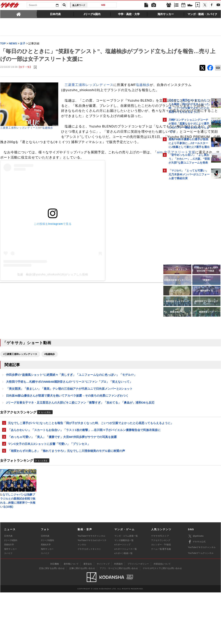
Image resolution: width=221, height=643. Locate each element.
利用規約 (118, 614)
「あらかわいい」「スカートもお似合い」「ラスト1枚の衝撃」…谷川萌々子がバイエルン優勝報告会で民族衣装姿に (80, 475)
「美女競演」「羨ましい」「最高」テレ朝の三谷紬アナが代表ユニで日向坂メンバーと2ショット (69, 421)
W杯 (103, 5)
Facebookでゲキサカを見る (185, 248)
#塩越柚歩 (49, 385)
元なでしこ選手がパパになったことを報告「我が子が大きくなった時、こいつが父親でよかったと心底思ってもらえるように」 (80, 463)
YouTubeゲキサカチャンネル (91, 586)
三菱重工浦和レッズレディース (19, 128)
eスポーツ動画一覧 (123, 604)
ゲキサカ (10, 6)
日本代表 (8, 586)
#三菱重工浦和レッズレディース (20, 385)
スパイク (8, 604)
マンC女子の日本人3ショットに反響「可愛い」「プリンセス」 (49, 492)
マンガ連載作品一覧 (124, 591)
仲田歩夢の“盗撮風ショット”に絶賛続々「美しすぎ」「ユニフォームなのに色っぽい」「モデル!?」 (71, 406)
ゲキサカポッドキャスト (89, 599)
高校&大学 (9, 595)
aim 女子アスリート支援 (30, 184)
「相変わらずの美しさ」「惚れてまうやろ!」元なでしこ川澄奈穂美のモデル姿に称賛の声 (66, 499)
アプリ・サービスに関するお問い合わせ (119, 619)
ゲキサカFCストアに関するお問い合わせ (162, 619)
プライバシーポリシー (138, 614)
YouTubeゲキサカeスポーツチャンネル (92, 593)
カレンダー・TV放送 (161, 595)
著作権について (71, 614)
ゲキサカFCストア (160, 586)
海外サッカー (10, 599)
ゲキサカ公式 (197, 592)
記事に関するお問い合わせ (82, 619)
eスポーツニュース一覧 (125, 599)
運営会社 (87, 614)
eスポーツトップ (122, 595)
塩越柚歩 (47, 128)
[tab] (18, 14)
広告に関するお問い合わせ (52, 619)
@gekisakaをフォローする (184, 240)
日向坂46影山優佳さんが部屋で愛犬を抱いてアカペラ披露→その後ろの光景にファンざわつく (67, 428)
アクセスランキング (160, 591)
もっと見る (46, 451)
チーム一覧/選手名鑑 (161, 599)
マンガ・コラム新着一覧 (126, 586)
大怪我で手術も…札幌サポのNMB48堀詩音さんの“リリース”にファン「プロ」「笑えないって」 (69, 414)
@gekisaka (196, 586)
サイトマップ (103, 614)
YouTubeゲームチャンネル (200, 603)
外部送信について (162, 614)
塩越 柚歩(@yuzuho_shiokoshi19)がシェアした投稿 (52, 305)
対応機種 (54, 614)
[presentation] (18, 14)
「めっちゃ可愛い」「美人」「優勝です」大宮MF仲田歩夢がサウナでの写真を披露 (62, 485)
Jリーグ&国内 (10, 591)
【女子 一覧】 (25, 67)
